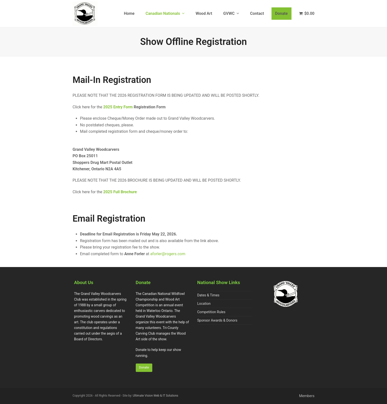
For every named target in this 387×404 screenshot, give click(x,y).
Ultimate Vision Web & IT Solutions (155, 396)
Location (204, 304)
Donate (144, 368)
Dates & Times (208, 295)
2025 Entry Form (118, 107)
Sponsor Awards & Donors (217, 320)
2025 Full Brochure (120, 192)
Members (306, 396)
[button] (306, 13)
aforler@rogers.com (167, 253)
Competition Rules (211, 312)
